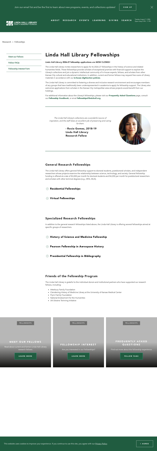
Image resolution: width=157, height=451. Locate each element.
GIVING (114, 20)
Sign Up (127, 7)
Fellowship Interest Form (19, 68)
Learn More (78, 356)
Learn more (25, 356)
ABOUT (55, 20)
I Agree (144, 444)
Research (6, 42)
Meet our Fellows (15, 56)
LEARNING (99, 20)
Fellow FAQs (13, 62)
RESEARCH (69, 20)
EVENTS (84, 20)
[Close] (152, 7)
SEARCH (127, 20)
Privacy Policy (101, 443)
